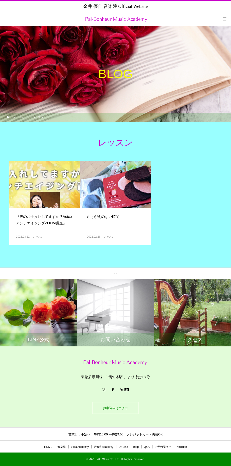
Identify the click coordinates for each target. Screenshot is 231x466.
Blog (136, 446)
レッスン (38, 236)
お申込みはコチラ (115, 408)
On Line (123, 446)
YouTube (181, 446)
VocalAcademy (80, 446)
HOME (48, 446)
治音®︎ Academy (103, 446)
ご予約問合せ (163, 446)
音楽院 (62, 446)
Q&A (147, 446)
